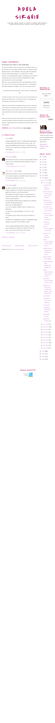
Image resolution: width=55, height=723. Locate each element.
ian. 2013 (46, 348)
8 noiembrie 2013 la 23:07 (15, 233)
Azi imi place (46, 305)
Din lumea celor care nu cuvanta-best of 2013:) (48, 209)
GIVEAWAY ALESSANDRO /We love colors (48, 280)
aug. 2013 (46, 329)
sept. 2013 (46, 327)
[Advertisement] (27, 43)
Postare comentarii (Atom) (17, 249)
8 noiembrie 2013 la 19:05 (15, 166)
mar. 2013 (46, 342)
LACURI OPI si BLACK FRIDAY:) (47, 187)
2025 (43, 156)
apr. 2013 (46, 340)
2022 (43, 164)
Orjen (7, 138)
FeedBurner (46, 107)
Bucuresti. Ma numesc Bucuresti (46, 235)
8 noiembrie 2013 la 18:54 (15, 152)
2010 (43, 356)
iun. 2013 (46, 334)
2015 (43, 172)
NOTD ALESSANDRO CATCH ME (48, 228)
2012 (43, 351)
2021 (43, 167)
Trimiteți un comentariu (8, 237)
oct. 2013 (46, 324)
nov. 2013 (46, 182)
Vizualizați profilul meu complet (44, 146)
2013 (43, 178)
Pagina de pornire (19, 245)
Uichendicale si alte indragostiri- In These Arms (48, 202)
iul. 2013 (45, 332)
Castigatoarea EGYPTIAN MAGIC (47, 309)
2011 (43, 354)
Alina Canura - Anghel (11, 171)
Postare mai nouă (6, 245)
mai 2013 (46, 337)
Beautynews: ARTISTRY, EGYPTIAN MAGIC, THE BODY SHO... (47, 289)
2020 (43, 170)
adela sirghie (9, 156)
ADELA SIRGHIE (27, 13)
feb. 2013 (46, 345)
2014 (43, 175)
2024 (43, 159)
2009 (43, 359)
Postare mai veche (33, 245)
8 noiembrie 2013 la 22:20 (15, 180)
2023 (43, 162)
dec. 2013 (46, 180)
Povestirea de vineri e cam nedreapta (47, 300)
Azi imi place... (47, 296)
